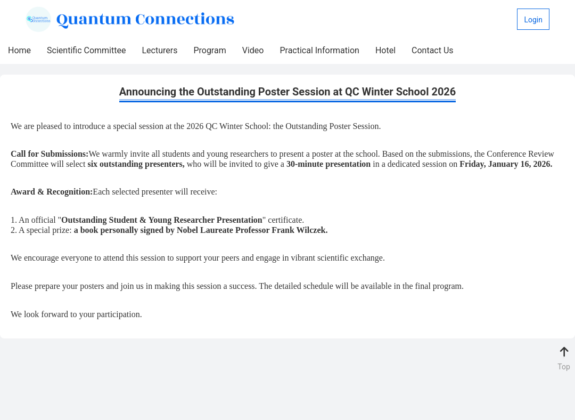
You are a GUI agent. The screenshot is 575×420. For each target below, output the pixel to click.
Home (19, 50)
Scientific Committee (86, 50)
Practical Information (319, 50)
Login (533, 19)
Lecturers (159, 50)
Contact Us (433, 50)
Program (209, 50)
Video (253, 50)
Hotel (385, 50)
